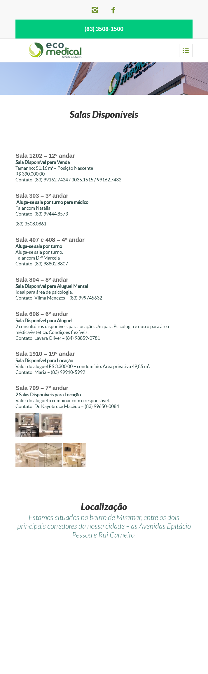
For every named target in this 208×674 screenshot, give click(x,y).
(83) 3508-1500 (104, 29)
